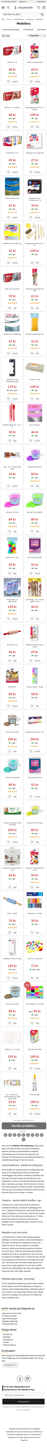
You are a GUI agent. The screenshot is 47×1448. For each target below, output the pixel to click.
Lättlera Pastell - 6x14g (35, 687)
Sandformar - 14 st (12, 557)
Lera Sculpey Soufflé (35, 557)
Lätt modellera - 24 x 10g (34, 1004)
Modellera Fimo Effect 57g (12, 243)
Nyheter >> (23, 2)
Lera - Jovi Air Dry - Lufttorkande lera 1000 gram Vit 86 (12, 1096)
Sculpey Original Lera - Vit (35, 732)
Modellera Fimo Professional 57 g (35, 199)
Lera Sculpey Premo (35, 777)
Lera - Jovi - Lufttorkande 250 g (12, 468)
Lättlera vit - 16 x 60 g (12, 1049)
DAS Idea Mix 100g (34, 1049)
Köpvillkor (7, 1337)
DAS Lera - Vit (12, 62)
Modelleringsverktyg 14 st (35, 334)
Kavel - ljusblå (12, 913)
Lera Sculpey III (34, 425)
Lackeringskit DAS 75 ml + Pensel (35, 109)
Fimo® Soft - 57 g (12, 153)
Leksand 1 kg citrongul (35, 823)
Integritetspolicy (9, 1345)
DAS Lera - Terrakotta (12, 107)
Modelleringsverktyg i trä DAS (35, 290)
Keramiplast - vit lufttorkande (12, 600)
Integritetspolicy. (23, 1409)
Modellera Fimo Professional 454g (12, 380)
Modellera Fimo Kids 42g (34, 153)
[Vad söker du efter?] (23, 14)
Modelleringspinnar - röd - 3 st (12, 426)
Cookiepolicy (8, 1339)
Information (41, 2)
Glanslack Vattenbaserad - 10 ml (34, 869)
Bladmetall (12, 687)
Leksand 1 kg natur (12, 1004)
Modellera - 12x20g (35, 913)
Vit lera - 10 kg (35, 379)
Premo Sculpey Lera (12, 198)
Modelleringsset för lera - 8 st (34, 244)
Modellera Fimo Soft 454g (12, 959)
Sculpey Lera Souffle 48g (12, 334)
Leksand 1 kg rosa (12, 512)
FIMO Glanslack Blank (35, 62)
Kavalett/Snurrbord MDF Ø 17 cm (12, 869)
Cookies (6, 1342)
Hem (3, 19)
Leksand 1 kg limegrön (35, 512)
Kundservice (7, 1334)
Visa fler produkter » (24, 1126)
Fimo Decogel (35, 1095)
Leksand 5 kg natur (12, 732)
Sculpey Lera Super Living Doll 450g (12, 824)
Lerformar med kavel (34, 959)
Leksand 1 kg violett (35, 467)
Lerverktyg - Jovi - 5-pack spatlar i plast (34, 600)
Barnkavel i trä (12, 645)
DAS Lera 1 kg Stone (12, 289)
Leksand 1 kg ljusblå (12, 777)
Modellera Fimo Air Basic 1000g (35, 646)
